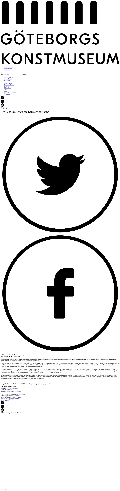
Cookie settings (5, 400)
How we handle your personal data (10, 398)
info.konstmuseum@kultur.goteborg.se (11, 391)
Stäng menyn (4, 107)
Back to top (60, 452)
